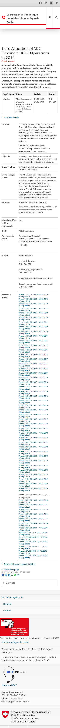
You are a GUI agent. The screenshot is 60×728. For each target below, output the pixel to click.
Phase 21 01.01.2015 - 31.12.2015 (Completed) (34, 472)
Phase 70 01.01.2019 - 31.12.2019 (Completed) (34, 311)
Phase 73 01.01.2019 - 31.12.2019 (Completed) (34, 297)
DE (40, 3)
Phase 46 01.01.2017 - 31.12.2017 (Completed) (34, 366)
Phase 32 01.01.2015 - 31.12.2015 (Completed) (34, 422)
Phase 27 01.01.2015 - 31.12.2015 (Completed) (34, 445)
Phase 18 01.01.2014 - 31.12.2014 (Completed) (34, 482)
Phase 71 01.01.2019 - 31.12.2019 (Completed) (34, 306)
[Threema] (12, 567)
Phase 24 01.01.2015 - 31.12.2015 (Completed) (34, 459)
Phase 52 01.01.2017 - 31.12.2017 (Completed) (34, 339)
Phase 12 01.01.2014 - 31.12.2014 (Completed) (34, 512)
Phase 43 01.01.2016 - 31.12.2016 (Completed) (34, 371)
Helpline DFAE (9, 677)
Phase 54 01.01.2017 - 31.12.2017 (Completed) (34, 329)
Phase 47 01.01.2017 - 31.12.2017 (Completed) (34, 362)
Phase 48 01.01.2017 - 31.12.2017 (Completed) (34, 357)
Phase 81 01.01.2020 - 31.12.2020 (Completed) (34, 288)
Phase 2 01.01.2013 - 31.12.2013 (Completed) (33, 544)
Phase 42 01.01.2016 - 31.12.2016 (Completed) (34, 375)
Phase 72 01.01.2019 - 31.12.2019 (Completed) (34, 302)
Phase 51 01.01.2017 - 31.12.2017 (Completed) (34, 343)
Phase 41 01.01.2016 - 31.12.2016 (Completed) (34, 380)
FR (51, 3)
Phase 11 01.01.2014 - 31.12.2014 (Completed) (34, 517)
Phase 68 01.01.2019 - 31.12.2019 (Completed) (34, 320)
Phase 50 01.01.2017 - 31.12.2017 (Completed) (34, 348)
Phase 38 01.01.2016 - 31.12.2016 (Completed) (34, 394)
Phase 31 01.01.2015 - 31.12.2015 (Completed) (34, 426)
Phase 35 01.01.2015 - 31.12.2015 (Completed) (34, 408)
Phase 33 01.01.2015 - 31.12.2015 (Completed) (34, 417)
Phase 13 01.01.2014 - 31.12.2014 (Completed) (34, 507)
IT (46, 3)
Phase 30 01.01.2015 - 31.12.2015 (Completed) (34, 431)
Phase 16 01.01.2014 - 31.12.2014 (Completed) (34, 493)
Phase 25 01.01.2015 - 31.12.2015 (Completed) (34, 454)
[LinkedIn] (9, 567)
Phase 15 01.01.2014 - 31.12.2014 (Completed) (34, 498)
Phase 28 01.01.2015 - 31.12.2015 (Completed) (34, 440)
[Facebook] (3, 567)
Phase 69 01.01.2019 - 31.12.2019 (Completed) (34, 315)
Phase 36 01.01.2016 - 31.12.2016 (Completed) (34, 403)
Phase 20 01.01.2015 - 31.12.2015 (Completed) (34, 477)
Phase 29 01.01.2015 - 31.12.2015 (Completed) (34, 436)
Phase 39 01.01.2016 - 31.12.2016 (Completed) (34, 389)
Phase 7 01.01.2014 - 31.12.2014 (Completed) (33, 530)
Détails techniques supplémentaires (19, 556)
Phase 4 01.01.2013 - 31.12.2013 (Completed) (33, 535)
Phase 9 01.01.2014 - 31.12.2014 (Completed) (33, 526)
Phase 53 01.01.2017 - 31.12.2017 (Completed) (34, 334)
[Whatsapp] (15, 567)
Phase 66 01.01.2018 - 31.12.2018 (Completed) (34, 325)
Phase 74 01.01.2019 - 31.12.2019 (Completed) (34, 292)
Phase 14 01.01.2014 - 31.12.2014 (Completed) (34, 503)
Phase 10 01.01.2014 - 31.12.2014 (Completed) (34, 521)
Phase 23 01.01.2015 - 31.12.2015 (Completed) (34, 463)
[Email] (18, 567)
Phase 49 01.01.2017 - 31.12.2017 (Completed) (34, 352)
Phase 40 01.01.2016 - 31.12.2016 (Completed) (34, 385)
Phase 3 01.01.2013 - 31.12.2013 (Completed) (33, 540)
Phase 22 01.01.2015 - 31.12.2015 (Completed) (34, 468)
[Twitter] (6, 567)
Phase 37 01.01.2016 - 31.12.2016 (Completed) (34, 399)
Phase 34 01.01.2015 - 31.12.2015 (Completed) (34, 412)
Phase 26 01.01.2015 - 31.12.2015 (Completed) (34, 449)
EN (57, 3)
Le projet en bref (11, 110)
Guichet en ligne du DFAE (15, 634)
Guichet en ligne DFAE (12, 589)
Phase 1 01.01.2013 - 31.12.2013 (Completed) (33, 549)
